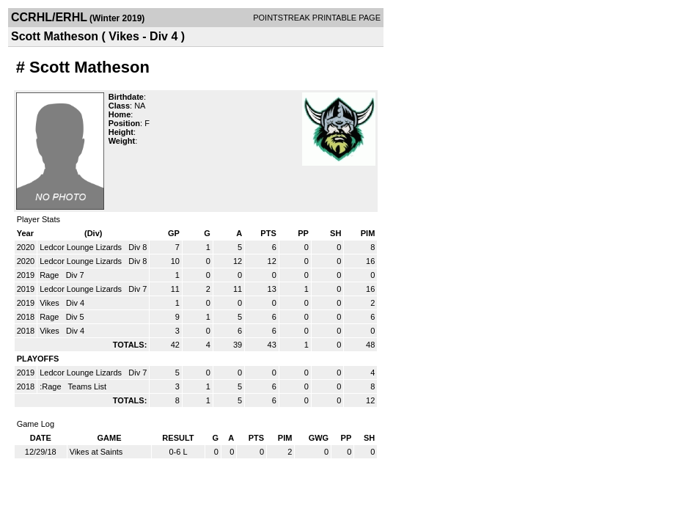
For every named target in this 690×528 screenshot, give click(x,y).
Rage (50, 275)
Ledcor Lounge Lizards (82, 247)
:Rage (51, 386)
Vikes (51, 302)
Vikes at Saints (96, 451)
